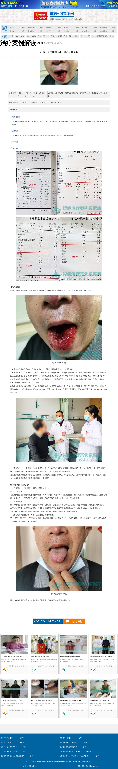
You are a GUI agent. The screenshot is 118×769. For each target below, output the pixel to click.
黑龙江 (46, 36)
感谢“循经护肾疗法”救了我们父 (41, 656)
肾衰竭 (12, 28)
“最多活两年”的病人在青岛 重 (99, 701)
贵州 (82, 36)
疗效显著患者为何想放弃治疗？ (70, 656)
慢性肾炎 (48, 28)
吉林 (34, 36)
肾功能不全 (31, 31)
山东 (11, 36)
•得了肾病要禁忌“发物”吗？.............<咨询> (73, 747)
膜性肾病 (66, 31)
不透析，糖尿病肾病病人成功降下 (12, 701)
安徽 (23, 36)
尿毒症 (12, 31)
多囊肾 (66, 28)
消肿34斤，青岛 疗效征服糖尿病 (41, 701)
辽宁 (39, 36)
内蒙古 (53, 36)
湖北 (65, 36)
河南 (28, 36)
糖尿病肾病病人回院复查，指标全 (101, 656)
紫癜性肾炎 (85, 31)
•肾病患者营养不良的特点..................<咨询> (73, 742)
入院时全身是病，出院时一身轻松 (12, 656)
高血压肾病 (103, 31)
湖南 (71, 36)
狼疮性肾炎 (85, 28)
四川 (76, 36)
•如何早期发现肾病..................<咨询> (12, 738)
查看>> (24, 28)
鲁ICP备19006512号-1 (29, 766)
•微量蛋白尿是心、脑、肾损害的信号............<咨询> (17, 756)
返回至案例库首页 (53, 43)
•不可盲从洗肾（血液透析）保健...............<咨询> (75, 751)
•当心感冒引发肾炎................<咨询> (70, 738)
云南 (93, 36)
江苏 (17, 36)
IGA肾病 (48, 31)
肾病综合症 (31, 28)
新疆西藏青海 (102, 36)
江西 (60, 36)
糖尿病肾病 (103, 28)
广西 (88, 36)
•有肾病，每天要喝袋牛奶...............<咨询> (13, 747)
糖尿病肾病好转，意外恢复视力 (70, 701)
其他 (112, 36)
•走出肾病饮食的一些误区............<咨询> (13, 751)
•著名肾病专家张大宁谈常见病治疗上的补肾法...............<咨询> (79, 756)
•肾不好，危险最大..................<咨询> (12, 742)
